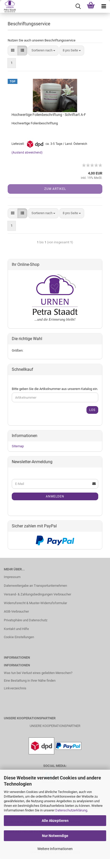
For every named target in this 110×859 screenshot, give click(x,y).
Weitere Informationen (55, 849)
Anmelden (55, 496)
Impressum (12, 577)
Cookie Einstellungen (19, 637)
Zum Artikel (55, 189)
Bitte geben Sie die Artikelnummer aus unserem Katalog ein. (55, 389)
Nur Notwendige (55, 836)
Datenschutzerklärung (71, 810)
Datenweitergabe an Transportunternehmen (35, 586)
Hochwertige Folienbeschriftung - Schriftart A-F (49, 115)
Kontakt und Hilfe (16, 629)
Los (92, 410)
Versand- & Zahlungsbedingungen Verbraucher (37, 594)
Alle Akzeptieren (55, 821)
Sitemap (18, 446)
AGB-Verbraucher (16, 611)
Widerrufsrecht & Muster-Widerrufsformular (35, 603)
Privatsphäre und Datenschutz (25, 620)
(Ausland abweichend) (27, 152)
